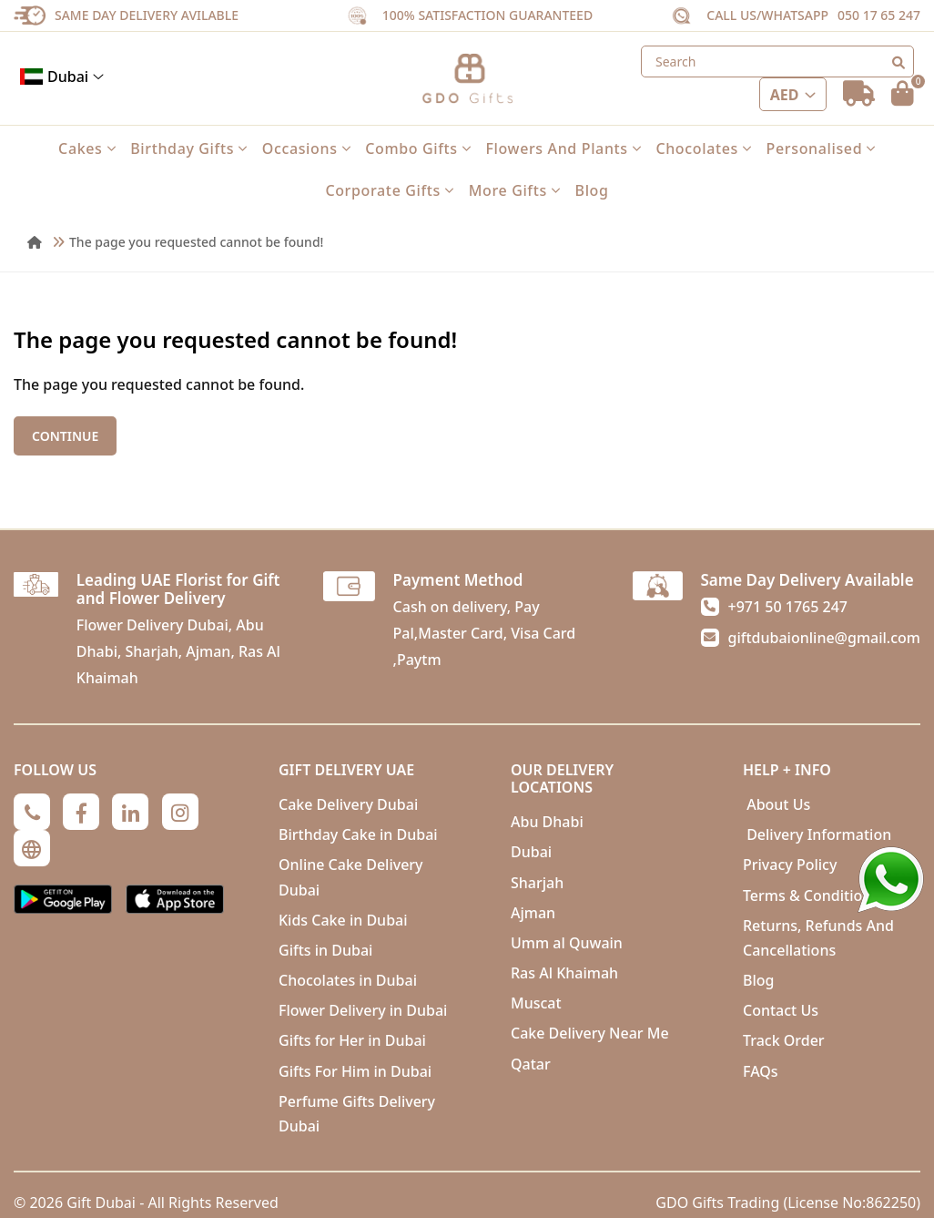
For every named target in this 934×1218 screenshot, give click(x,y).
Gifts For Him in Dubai (355, 1071)
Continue (65, 436)
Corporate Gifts (389, 190)
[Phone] (32, 811)
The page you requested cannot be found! (196, 242)
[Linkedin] (130, 811)
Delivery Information (817, 834)
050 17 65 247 (879, 15)
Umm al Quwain (567, 943)
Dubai (62, 77)
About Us (776, 804)
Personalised (821, 148)
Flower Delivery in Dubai (363, 1010)
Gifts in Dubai (325, 950)
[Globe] (32, 848)
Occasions (306, 148)
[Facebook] (81, 811)
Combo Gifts (418, 148)
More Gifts (515, 190)
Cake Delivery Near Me (590, 1033)
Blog (592, 190)
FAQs (760, 1071)
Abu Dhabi (547, 822)
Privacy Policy (790, 865)
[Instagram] (180, 811)
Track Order (784, 1040)
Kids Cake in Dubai (343, 920)
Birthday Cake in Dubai (358, 834)
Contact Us (780, 1010)
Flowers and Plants (563, 148)
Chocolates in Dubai (348, 980)
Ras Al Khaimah (564, 973)
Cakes (87, 148)
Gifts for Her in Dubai (352, 1040)
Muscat (536, 1003)
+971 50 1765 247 (788, 607)
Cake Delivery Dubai (348, 804)
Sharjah (537, 883)
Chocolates (703, 148)
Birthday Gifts (189, 148)
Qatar (531, 1064)
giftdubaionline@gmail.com (824, 638)
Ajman (533, 913)
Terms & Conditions (810, 895)
